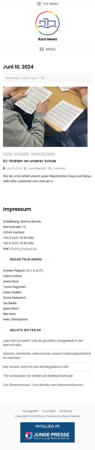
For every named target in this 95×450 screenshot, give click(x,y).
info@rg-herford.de (23, 248)
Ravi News (47, 39)
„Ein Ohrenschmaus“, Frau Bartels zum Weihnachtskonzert (43, 385)
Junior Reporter (37, 168)
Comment (59, 168)
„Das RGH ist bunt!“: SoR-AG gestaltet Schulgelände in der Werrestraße (43, 342)
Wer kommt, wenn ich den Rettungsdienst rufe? (36, 367)
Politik (7, 153)
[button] (47, 49)
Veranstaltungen (43, 153)
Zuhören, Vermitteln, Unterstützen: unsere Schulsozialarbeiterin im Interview (47, 355)
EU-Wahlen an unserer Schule (29, 160)
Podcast (66, 411)
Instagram (30, 411)
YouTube (48, 411)
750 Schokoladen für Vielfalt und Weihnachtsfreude (38, 376)
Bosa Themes (71, 416)
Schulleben (21, 153)
